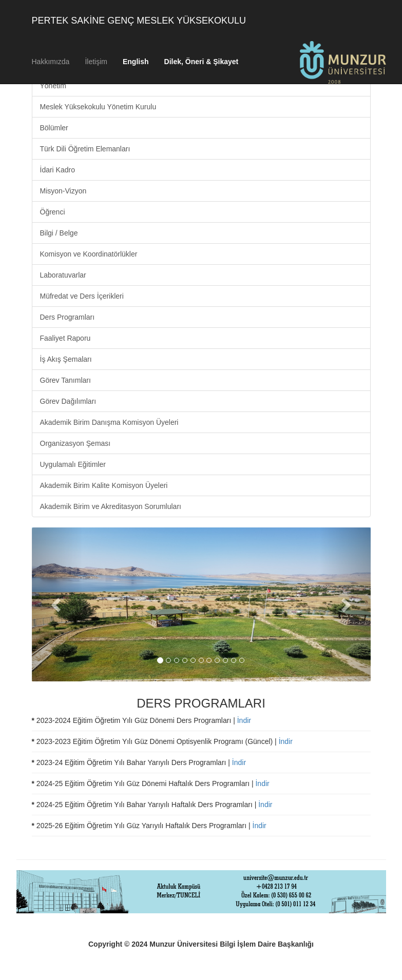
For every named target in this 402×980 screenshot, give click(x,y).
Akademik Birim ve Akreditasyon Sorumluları (110, 506)
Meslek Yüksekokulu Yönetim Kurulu (98, 107)
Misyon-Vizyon (63, 191)
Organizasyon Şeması (75, 443)
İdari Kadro (57, 170)
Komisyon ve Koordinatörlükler (89, 254)
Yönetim (53, 86)
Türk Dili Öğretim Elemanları (85, 149)
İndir (244, 720)
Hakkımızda (51, 61)
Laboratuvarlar (63, 275)
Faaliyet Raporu (65, 338)
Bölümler (54, 128)
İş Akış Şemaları (66, 359)
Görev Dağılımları (68, 401)
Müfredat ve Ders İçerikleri (82, 296)
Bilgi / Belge (59, 233)
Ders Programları (67, 317)
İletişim (96, 61)
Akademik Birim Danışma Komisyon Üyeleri (109, 422)
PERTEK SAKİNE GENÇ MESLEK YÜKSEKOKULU (139, 20)
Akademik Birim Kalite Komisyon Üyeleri (104, 485)
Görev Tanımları (65, 380)
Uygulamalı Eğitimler (73, 464)
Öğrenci (52, 212)
